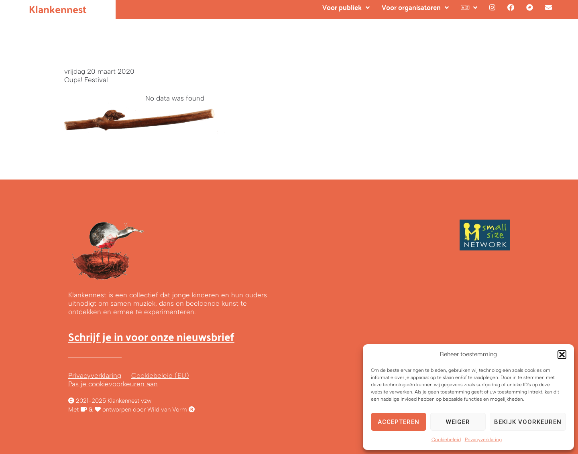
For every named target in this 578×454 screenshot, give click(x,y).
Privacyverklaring (483, 439)
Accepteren (398, 422)
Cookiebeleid (446, 439)
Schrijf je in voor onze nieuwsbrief (151, 336)
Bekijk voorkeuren (528, 422)
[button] (562, 355)
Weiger (458, 422)
